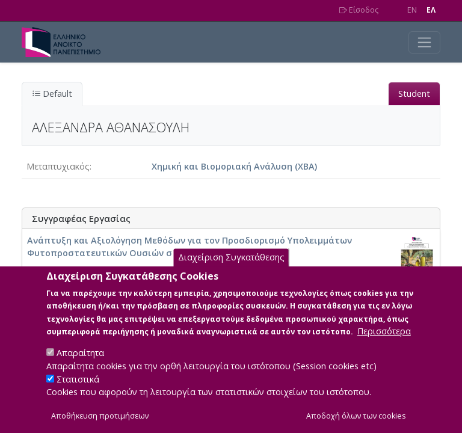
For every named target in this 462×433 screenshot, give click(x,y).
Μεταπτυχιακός (58, 166)
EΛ (431, 10)
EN (412, 10)
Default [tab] (52, 93)
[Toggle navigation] (424, 42)
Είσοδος (358, 10)
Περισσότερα (384, 345)
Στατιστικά (78, 392)
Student (414, 93)
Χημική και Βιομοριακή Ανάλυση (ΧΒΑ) (234, 166)
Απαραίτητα (80, 366)
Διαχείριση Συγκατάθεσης (231, 271)
